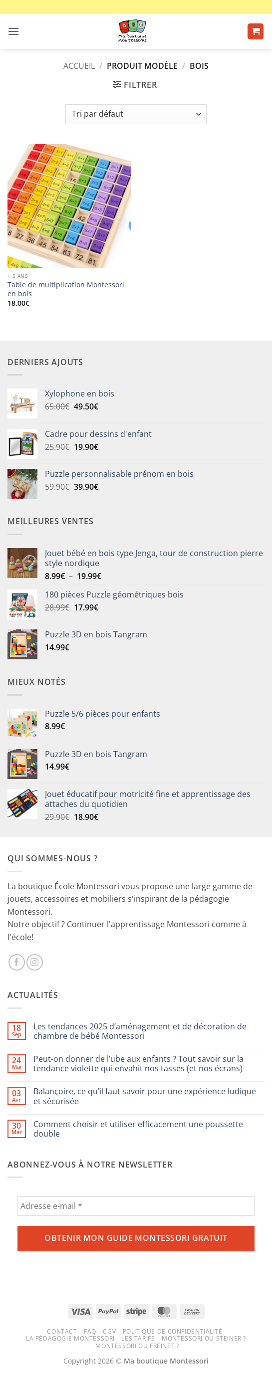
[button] (13, 31)
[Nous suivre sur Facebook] (16, 962)
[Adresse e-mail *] (136, 1206)
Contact (62, 1331)
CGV (109, 1331)
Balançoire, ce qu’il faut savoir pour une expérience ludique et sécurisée (144, 1096)
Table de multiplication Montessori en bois (65, 289)
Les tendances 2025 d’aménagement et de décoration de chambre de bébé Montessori (140, 1031)
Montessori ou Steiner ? (204, 1338)
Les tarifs (138, 1338)
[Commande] (135, 114)
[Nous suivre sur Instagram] (34, 962)
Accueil (79, 65)
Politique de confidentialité (173, 1331)
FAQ (90, 1331)
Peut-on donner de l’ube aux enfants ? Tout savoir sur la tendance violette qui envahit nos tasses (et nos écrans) (138, 1063)
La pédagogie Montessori (70, 1338)
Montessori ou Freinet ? (137, 1346)
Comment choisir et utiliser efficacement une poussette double (138, 1129)
